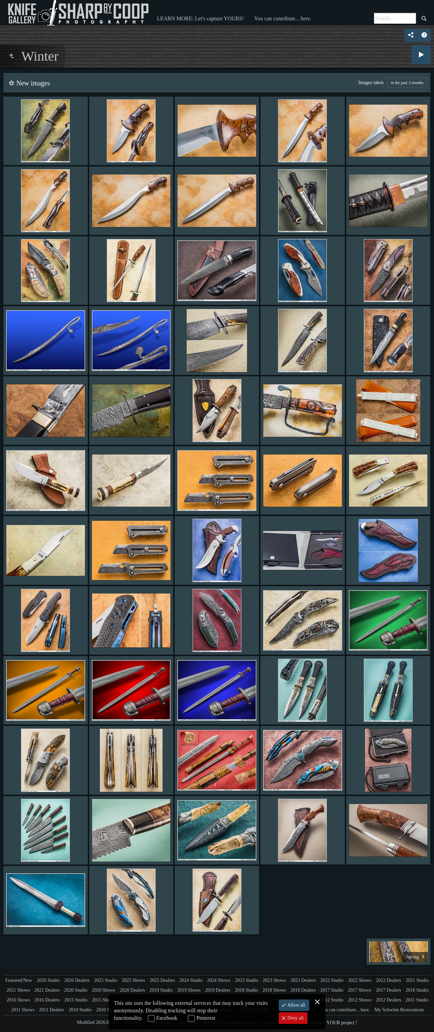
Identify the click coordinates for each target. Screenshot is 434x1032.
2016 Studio (417, 990)
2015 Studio (75, 1000)
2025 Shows (133, 980)
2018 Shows (274, 990)
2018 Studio (246, 990)
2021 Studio (417, 980)
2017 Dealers (388, 990)
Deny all (294, 1017)
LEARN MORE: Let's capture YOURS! (200, 18)
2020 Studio (75, 990)
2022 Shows (359, 980)
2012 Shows (359, 1000)
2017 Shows (359, 990)
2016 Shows (18, 1000)
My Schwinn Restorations (399, 1009)
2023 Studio (246, 980)
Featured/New (18, 980)
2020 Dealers (132, 990)
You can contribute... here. (282, 18)
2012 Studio (331, 1000)
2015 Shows (103, 1000)
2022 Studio (331, 980)
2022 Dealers (388, 980)
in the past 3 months (407, 82)
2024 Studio (190, 980)
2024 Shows (219, 980)
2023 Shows (274, 980)
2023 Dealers (303, 980)
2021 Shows (18, 990)
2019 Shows (189, 990)
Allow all (295, 1005)
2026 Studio (48, 980)
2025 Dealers (162, 980)
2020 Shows (103, 990)
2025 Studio (105, 980)
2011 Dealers (51, 1009)
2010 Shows (108, 1009)
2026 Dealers (77, 980)
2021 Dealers (47, 990)
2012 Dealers (388, 1000)
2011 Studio (417, 1000)
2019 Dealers (217, 990)
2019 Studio (161, 990)
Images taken (370, 82)
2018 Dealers (303, 990)
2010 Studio (80, 1009)
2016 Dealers (47, 1000)
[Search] (395, 18)
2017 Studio (331, 990)
